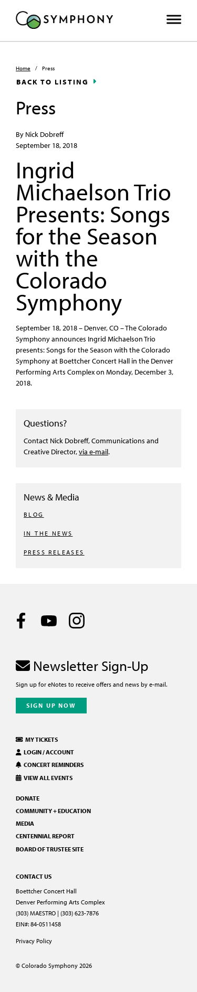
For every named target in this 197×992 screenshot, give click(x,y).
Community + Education (53, 811)
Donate (27, 798)
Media (25, 823)
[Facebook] (21, 620)
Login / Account (45, 752)
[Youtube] (49, 620)
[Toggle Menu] (174, 19)
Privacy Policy (34, 941)
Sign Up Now (51, 705)
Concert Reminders (50, 765)
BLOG (34, 514)
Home (23, 68)
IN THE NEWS (48, 533)
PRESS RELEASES (54, 552)
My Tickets (37, 739)
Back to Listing (52, 82)
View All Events (44, 778)
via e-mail (93, 451)
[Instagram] (77, 620)
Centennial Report (45, 836)
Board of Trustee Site (50, 849)
